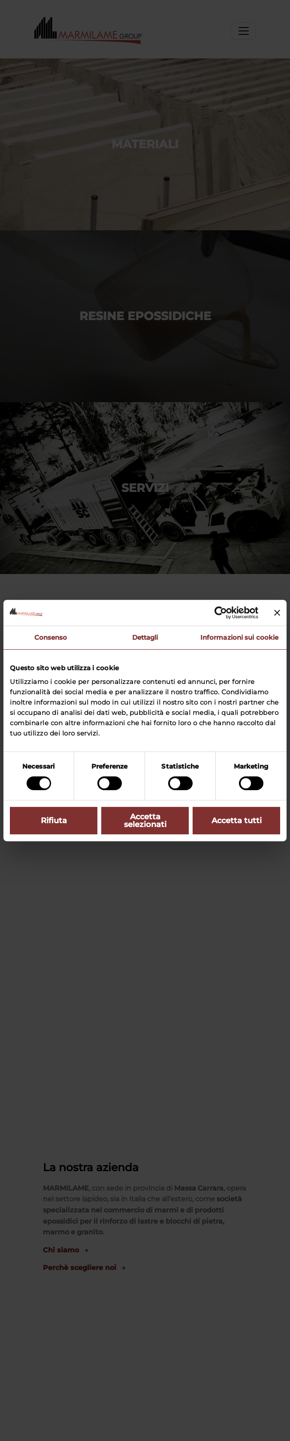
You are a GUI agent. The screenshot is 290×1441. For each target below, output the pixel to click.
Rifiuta (54, 820)
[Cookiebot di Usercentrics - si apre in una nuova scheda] (220, 612)
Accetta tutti (236, 820)
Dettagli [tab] (145, 637)
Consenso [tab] (50, 637)
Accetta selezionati (145, 820)
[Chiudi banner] (277, 613)
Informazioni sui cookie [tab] (239, 637)
